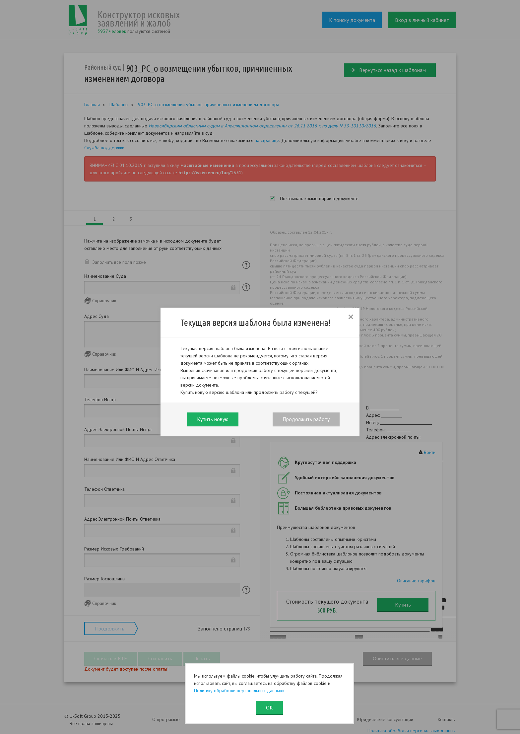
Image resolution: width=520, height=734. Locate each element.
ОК (269, 707)
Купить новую (212, 419)
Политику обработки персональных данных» (239, 691)
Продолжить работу (306, 419)
